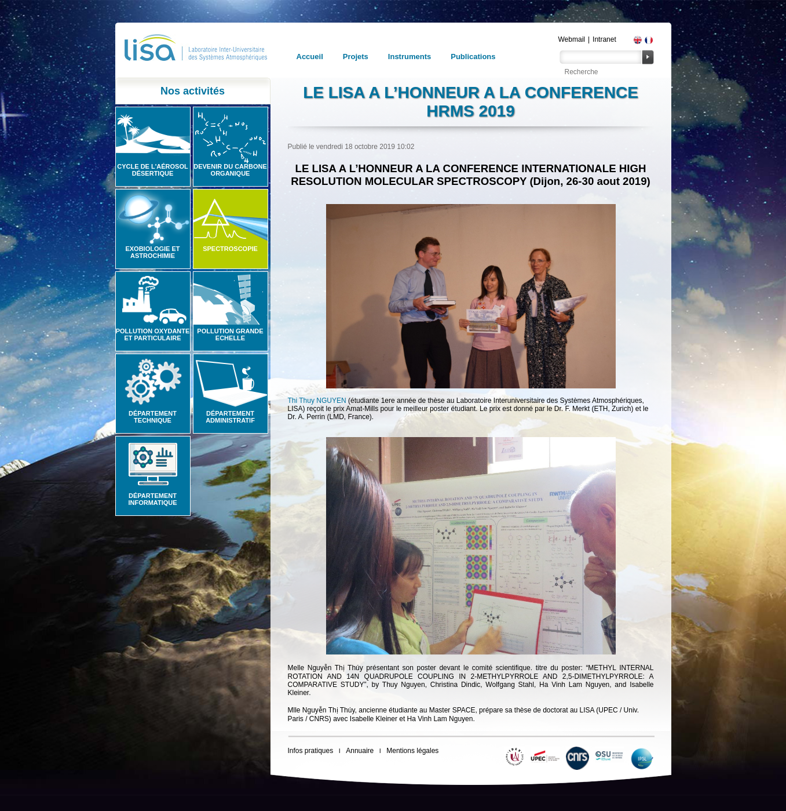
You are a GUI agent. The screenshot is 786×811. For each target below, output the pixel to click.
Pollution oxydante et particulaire (153, 334)
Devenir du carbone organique (230, 170)
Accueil (310, 56)
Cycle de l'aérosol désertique (152, 170)
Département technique (153, 417)
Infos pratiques (311, 751)
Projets (355, 56)
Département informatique (152, 499)
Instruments (409, 56)
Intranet (604, 39)
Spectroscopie (230, 248)
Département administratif (230, 417)
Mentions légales (412, 751)
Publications (473, 56)
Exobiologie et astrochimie (152, 252)
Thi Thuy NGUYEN (317, 401)
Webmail (571, 39)
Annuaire (360, 751)
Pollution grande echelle (230, 334)
